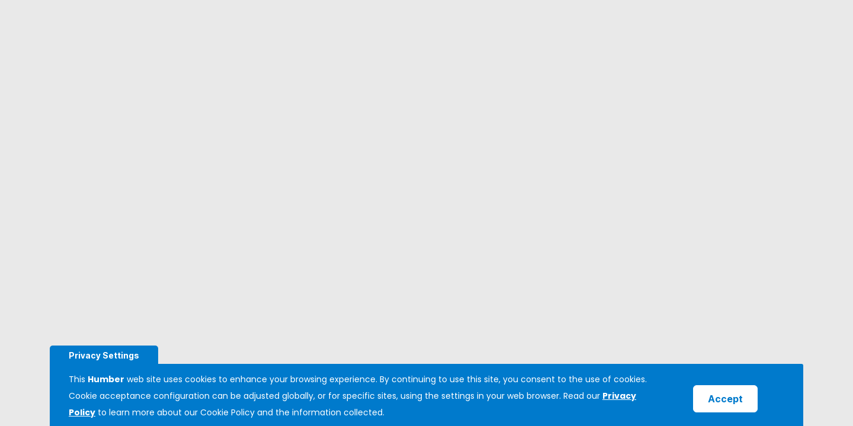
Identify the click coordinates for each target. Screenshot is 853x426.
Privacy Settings (104, 355)
